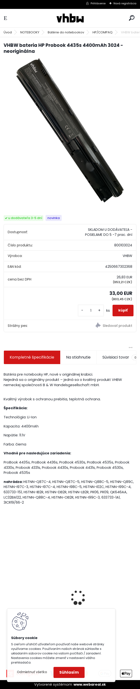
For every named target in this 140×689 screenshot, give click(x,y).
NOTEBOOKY (29, 32)
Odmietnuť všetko (32, 672)
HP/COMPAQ (103, 32)
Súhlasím (69, 672)
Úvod (8, 32)
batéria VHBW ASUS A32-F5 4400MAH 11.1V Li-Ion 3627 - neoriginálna (32, 592)
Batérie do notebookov (66, 32)
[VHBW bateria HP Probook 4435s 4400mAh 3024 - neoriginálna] (70, 130)
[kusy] (91, 310)
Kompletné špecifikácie (32, 357)
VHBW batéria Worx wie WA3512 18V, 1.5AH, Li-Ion (97, 598)
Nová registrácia (124, 3)
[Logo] (70, 18)
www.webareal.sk (89, 684)
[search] (131, 18)
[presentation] (6, 589)
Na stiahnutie (78, 357)
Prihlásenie (98, 3)
